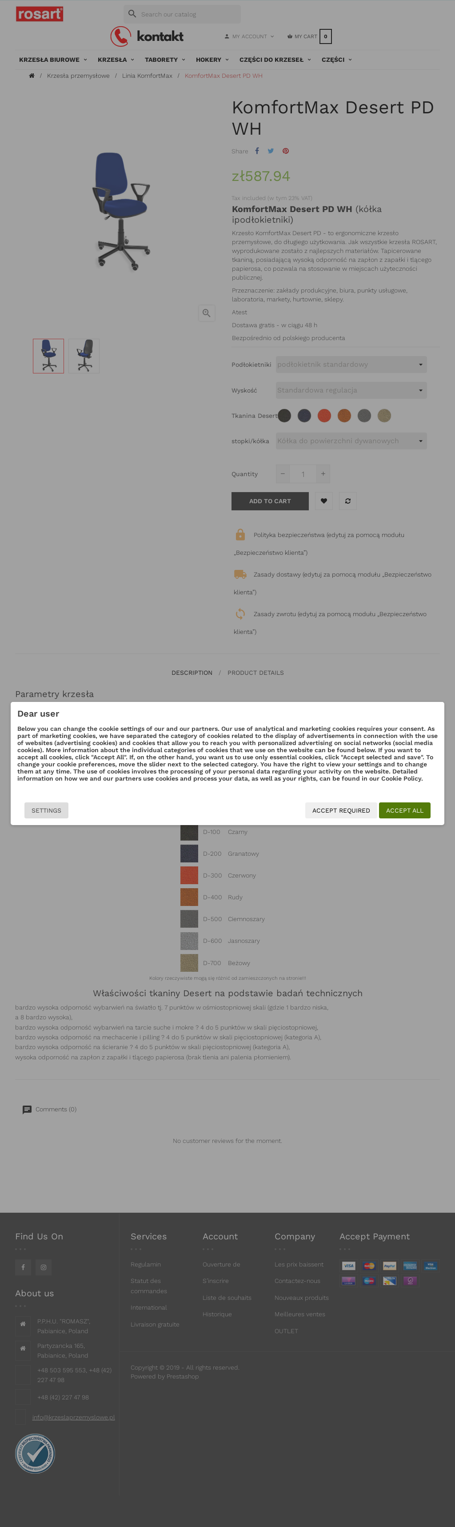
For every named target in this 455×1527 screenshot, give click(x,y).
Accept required (341, 810)
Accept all (404, 810)
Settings (46, 810)
